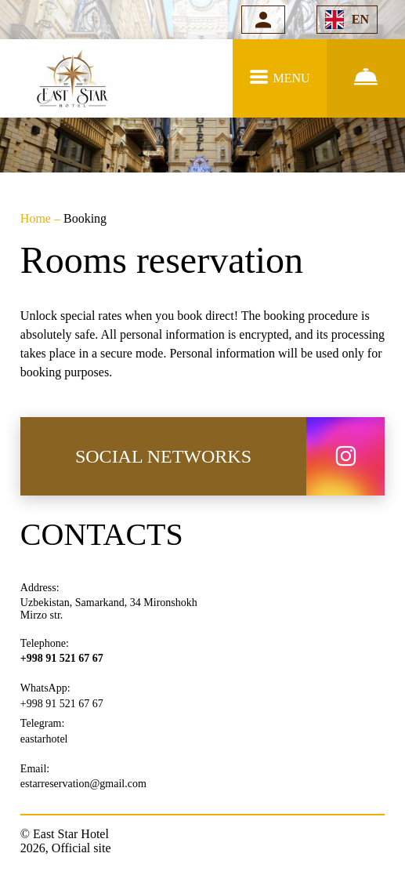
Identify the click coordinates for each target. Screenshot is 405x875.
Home (37, 218)
